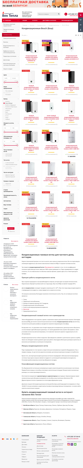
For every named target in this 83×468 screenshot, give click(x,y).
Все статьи (15, 284)
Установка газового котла (57, 449)
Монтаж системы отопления (57, 440)
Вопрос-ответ (26, 461)
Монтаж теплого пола (58, 453)
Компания (25, 435)
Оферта (24, 456)
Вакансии (24, 459)
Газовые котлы (7, 34)
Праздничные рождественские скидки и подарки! (9, 276)
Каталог (8, 20)
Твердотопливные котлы (8, 30)
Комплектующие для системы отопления (9, 64)
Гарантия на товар (27, 449)
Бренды (24, 442)
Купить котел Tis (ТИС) (43, 459)
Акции (24, 20)
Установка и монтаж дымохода (57, 459)
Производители (67, 20)
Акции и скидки (7, 69)
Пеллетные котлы (42, 448)
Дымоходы (6, 60)
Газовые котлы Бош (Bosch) (42, 462)
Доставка (24, 444)
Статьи (24, 454)
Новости (24, 452)
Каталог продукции (41, 436)
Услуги (34, 20)
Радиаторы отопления (9, 56)
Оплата (24, 447)
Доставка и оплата (49, 20)
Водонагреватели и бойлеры (9, 46)
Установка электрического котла (58, 456)
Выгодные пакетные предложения (9, 24)
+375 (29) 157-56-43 (74, 14)
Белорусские (40, 453)
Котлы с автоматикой (43, 451)
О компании (25, 439)
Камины (5, 42)
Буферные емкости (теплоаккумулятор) (9, 51)
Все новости (14, 241)
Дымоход (26, 309)
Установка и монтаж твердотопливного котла (57, 445)
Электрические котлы (9, 38)
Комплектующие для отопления (43, 456)
